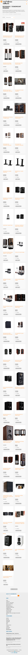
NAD (7, 623)
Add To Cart (18, 152)
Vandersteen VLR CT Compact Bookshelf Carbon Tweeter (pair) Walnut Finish (8, 496)
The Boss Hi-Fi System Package (19, 252)
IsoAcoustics (8, 627)
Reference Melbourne (7, 2)
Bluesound (7, 628)
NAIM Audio (8, 620)
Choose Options (6, 125)
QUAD (7, 622)
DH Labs (7, 619)
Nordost (7, 618)
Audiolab (7, 626)
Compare (5, 69)
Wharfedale (8, 621)
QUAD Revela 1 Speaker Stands (7, 225)
